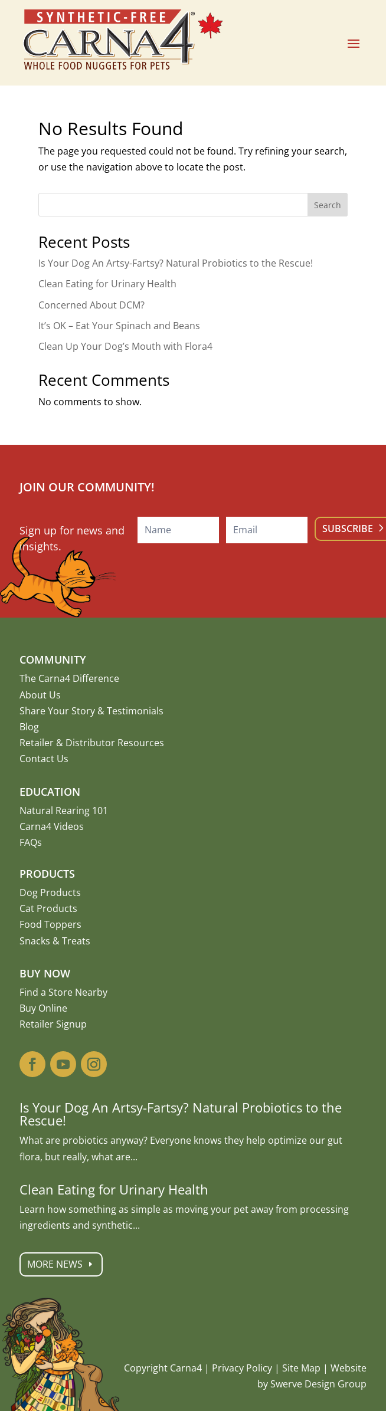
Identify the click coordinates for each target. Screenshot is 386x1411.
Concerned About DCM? (91, 304)
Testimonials (135, 710)
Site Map (301, 1367)
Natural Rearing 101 (63, 810)
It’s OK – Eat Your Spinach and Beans (119, 325)
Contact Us (43, 758)
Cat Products (48, 908)
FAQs (30, 842)
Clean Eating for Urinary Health (107, 283)
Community (52, 659)
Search (327, 205)
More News (117, 1264)
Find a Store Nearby (63, 992)
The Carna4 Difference (69, 678)
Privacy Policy (242, 1367)
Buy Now (44, 973)
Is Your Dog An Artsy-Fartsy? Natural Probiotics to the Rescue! (175, 263)
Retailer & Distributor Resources (91, 742)
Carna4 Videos (51, 826)
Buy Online (43, 1008)
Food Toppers (50, 924)
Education (49, 792)
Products (47, 874)
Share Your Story (57, 710)
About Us (40, 694)
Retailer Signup (53, 1024)
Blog (29, 726)
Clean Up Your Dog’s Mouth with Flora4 (125, 346)
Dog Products (50, 892)
